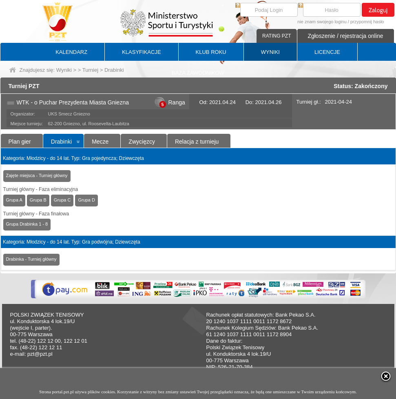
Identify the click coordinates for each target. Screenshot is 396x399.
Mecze (100, 141)
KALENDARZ (71, 52)
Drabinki (61, 141)
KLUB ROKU (211, 52)
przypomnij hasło (367, 21)
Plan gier (20, 141)
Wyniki (64, 70)
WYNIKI (270, 52)
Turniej (90, 70)
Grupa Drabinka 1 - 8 (27, 224)
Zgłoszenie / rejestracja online (345, 36)
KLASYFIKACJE (141, 52)
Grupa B (38, 199)
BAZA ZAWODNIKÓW (198, 73)
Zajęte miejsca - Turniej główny (37, 175)
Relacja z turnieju (197, 141)
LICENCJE (327, 52)
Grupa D (86, 199)
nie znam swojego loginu (321, 21)
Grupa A (14, 199)
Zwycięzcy (141, 141)
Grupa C (62, 199)
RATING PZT (276, 36)
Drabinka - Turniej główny (31, 259)
